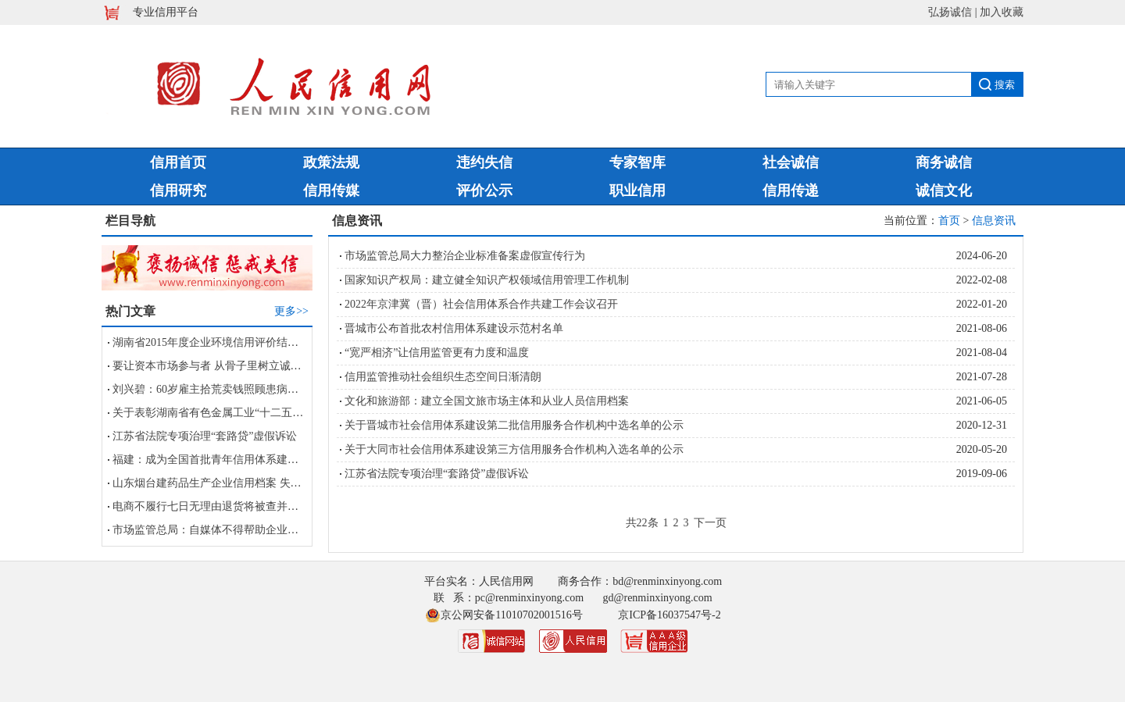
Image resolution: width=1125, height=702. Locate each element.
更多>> (291, 311)
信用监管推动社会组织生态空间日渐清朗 (443, 377)
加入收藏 (1001, 12)
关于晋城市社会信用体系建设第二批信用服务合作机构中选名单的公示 (514, 425)
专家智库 (637, 162)
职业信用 (637, 190)
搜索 (1005, 85)
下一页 (710, 523)
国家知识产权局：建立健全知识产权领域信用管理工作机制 (487, 280)
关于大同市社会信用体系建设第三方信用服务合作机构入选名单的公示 (514, 449)
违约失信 (484, 162)
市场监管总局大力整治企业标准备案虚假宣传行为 (465, 256)
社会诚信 (790, 162)
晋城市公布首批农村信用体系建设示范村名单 (454, 328)
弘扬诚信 (950, 12)
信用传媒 (331, 190)
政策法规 (331, 162)
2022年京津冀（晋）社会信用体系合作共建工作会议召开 (481, 304)
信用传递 (790, 190)
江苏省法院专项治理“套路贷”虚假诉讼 (204, 436)
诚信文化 (944, 190)
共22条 (642, 523)
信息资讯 (994, 220)
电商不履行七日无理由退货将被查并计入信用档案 (232, 506)
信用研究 (178, 190)
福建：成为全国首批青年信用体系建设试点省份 (227, 459)
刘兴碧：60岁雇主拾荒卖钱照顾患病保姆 (210, 389)
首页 (949, 220)
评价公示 (484, 190)
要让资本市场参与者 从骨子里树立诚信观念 (217, 366)
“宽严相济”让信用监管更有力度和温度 (437, 352)
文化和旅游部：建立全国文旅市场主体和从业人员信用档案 (487, 401)
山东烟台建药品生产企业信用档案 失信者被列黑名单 (239, 483)
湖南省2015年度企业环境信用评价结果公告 (216, 342)
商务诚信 (944, 162)
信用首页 (178, 162)
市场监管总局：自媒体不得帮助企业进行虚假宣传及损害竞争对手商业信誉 (292, 530)
